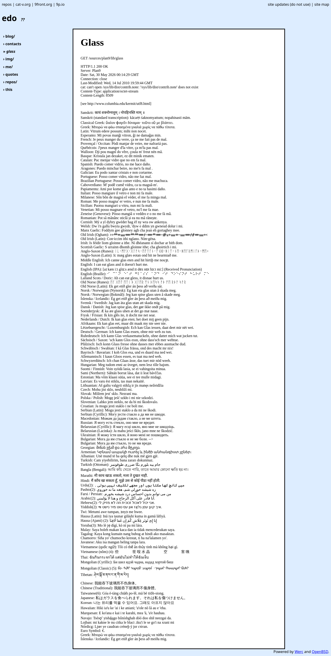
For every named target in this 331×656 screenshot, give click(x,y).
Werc (299, 651)
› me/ (8, 66)
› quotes (10, 74)
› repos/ (10, 81)
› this (7, 89)
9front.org (43, 4)
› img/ (8, 58)
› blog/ (9, 36)
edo (13, 17)
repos (7, 4)
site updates (278, 4)
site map (321, 4)
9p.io (60, 4)
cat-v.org (23, 4)
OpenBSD (320, 651)
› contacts (12, 43)
